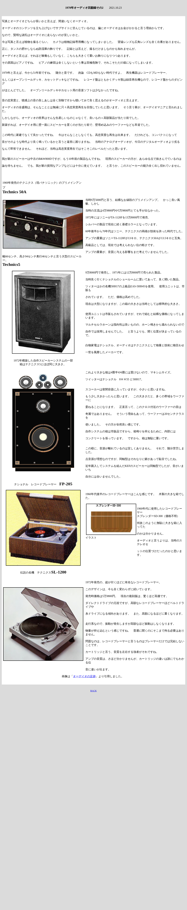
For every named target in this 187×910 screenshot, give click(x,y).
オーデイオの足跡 (84, 676)
